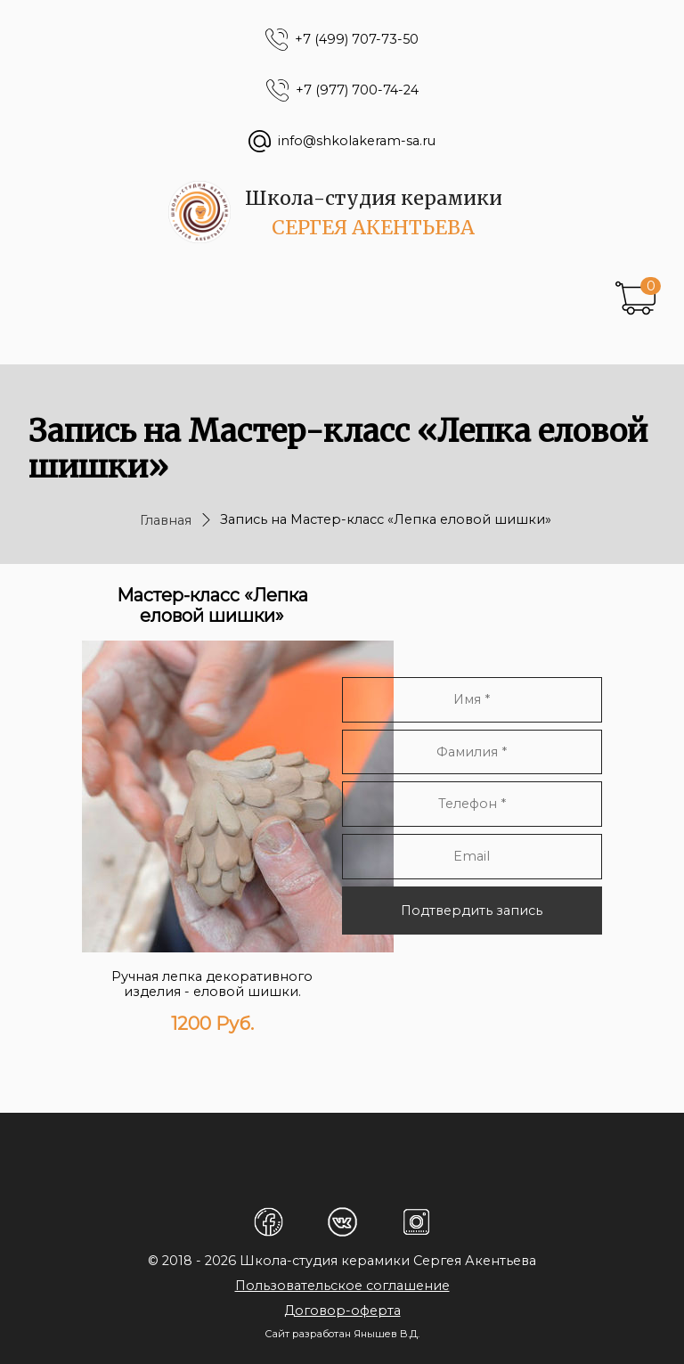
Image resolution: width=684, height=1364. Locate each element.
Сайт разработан (308, 1333)
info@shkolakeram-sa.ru (357, 141)
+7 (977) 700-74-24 (357, 90)
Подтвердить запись (471, 911)
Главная (165, 520)
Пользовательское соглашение (342, 1286)
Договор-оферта (342, 1311)
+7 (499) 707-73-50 (357, 39)
